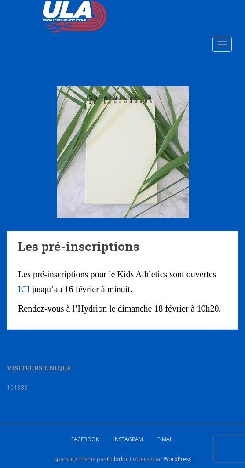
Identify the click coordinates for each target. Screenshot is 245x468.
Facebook (85, 439)
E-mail (165, 439)
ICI (24, 289)
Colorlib (117, 459)
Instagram (128, 439)
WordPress (177, 459)
